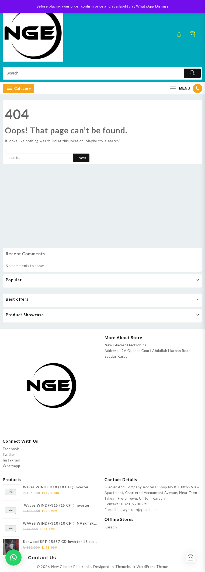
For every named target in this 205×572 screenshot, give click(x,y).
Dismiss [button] (162, 6)
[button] (13, 557)
